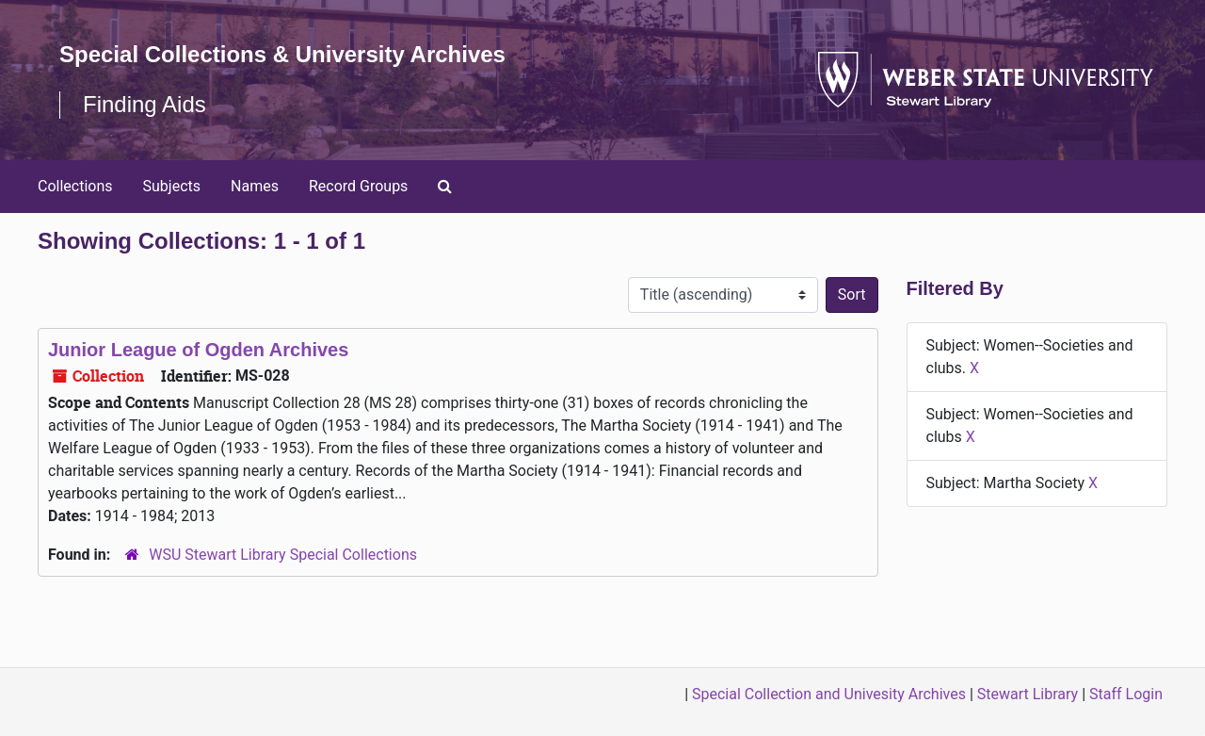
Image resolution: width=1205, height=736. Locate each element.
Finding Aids (144, 104)
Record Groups (358, 186)
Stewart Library (1027, 694)
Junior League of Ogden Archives (198, 349)
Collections (75, 186)
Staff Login (1126, 694)
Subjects (172, 186)
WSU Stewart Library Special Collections (283, 555)
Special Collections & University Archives (282, 54)
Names (255, 186)
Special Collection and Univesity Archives (829, 694)
